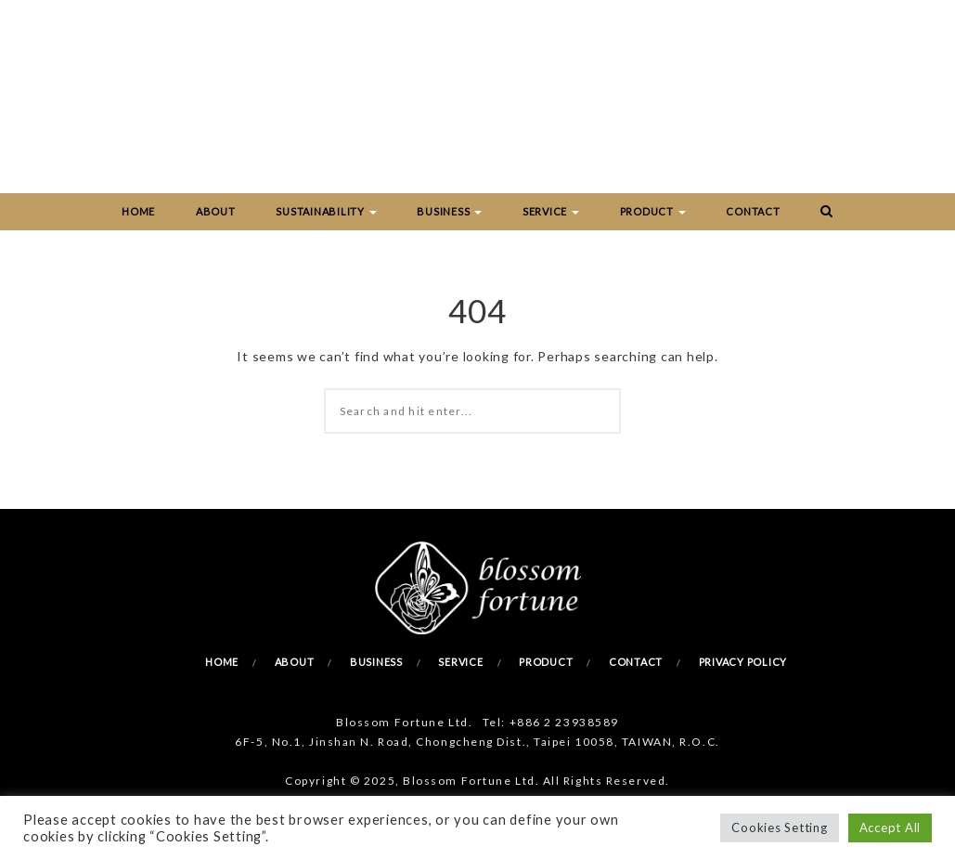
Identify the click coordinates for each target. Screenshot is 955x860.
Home (138, 211)
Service (551, 211)
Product (653, 211)
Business (449, 211)
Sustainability (326, 211)
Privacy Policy (743, 662)
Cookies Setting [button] (779, 827)
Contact (753, 211)
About (216, 211)
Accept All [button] (890, 827)
